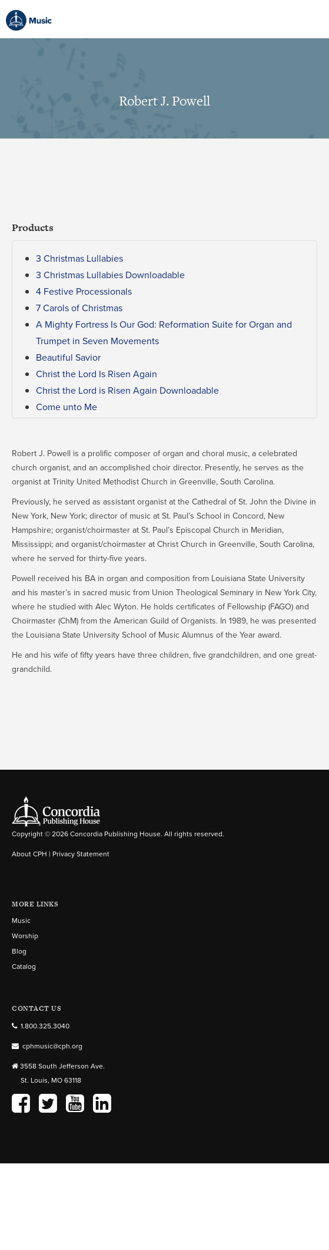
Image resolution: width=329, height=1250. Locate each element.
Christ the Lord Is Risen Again (96, 374)
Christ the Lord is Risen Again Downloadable (127, 390)
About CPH (29, 854)
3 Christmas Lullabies (79, 258)
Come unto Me (66, 407)
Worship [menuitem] (25, 936)
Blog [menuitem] (19, 951)
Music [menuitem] (21, 920)
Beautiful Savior (68, 357)
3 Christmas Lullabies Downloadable (110, 275)
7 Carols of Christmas (79, 308)
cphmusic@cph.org (52, 1046)
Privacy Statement (80, 854)
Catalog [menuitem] (24, 966)
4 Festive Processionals (84, 291)
